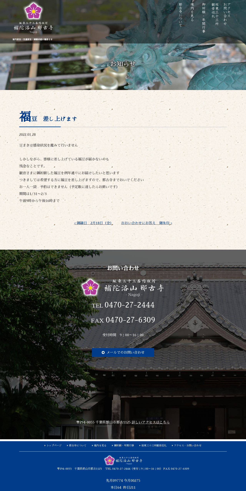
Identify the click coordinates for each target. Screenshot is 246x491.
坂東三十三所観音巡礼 (153, 445)
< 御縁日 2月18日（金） (93, 223)
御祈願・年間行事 (124, 445)
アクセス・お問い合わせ (187, 445)
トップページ (54, 445)
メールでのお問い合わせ (125, 352)
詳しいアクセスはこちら (151, 422)
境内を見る (100, 445)
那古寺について (77, 445)
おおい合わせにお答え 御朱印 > (146, 223)
